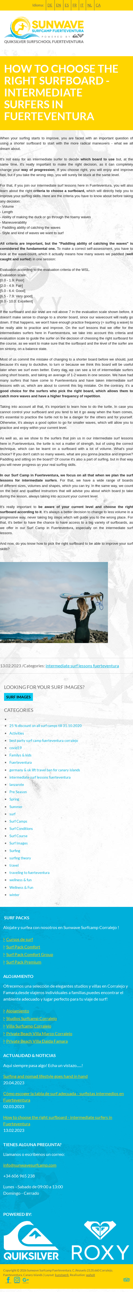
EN (58, 5)
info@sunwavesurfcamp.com (29, 1164)
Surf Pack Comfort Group (29, 954)
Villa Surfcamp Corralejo (28, 1025)
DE (49, 5)
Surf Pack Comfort (23, 946)
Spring (14, 799)
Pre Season (18, 792)
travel (14, 865)
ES (67, 5)
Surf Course (18, 836)
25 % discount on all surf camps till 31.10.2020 (45, 726)
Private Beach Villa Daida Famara (37, 1041)
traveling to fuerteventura (29, 872)
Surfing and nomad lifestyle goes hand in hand (45, 1076)
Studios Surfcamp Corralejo (31, 1018)
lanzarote (16, 784)
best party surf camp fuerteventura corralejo (43, 740)
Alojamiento (17, 1010)
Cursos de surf (19, 939)
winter (14, 895)
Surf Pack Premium (23, 961)
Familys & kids (20, 755)
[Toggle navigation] (125, 30)
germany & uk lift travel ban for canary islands (44, 770)
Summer (15, 807)
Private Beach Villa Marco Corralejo (39, 1033)
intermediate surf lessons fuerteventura (82, 665)
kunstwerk (62, 1275)
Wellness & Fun (21, 887)
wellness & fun (20, 880)
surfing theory (20, 858)
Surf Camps (18, 821)
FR (75, 5)
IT (82, 5)
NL (89, 5)
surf (12, 814)
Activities (16, 733)
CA (98, 5)
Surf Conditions (21, 828)
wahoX (90, 1275)
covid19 (15, 748)
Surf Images (18, 697)
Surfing (14, 851)
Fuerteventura (20, 762)
